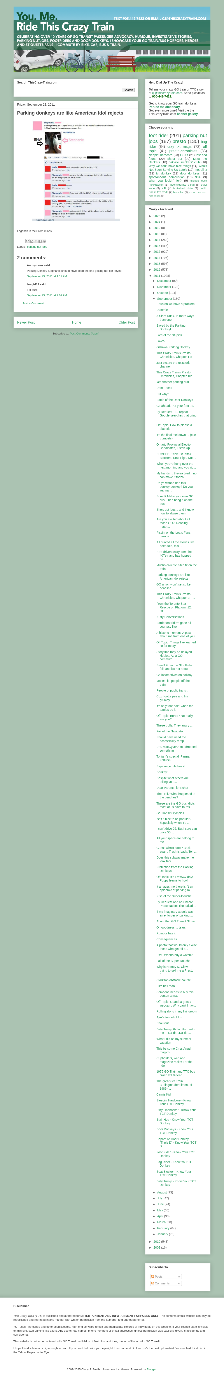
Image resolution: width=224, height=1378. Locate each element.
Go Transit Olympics (170, 813)
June (160, 1204)
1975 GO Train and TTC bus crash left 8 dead (175, 1073)
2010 (157, 1241)
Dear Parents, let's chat (172, 787)
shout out (175, 158)
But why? (162, 394)
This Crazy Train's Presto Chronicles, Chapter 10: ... (175, 374)
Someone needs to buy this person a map (175, 994)
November (164, 287)
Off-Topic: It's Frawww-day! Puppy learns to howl (174, 878)
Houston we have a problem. (175, 304)
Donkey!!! (162, 772)
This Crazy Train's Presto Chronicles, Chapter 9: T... (175, 595)
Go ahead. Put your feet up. (175, 406)
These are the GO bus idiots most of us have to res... (175, 805)
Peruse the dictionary (164, 107)
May (160, 1210)
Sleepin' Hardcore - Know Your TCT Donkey (173, 1102)
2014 (157, 258)
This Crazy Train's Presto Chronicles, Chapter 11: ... (175, 355)
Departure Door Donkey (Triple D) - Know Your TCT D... (176, 1142)
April (160, 1216)
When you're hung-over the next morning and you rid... (176, 465)
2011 (157, 275)
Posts (157, 1276)
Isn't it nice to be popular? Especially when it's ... (173, 820)
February (163, 1228)
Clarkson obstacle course (173, 980)
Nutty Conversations (170, 617)
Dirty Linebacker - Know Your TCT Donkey (176, 1111)
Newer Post (26, 322)
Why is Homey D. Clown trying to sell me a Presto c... (174, 970)
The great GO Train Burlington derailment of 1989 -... (174, 1084)
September (165, 298)
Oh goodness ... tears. (171, 927)
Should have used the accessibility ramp (171, 739)
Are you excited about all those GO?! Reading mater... (173, 522)
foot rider (158, 135)
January (163, 1234)
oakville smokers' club (184, 162)
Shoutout (162, 1023)
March (161, 1222)
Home (76, 322)
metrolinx (200, 169)
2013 (157, 263)
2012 (157, 269)
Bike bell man (165, 986)
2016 (157, 245)
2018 (157, 234)
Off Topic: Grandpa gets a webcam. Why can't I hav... (176, 1003)
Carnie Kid (163, 1094)
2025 (157, 216)
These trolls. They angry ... (174, 725)
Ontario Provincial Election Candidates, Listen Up (174, 446)
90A (198, 177)
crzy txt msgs (179, 147)
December (164, 280)
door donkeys (190, 173)
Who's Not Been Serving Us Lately (178, 167)
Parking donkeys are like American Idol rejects (173, 576)
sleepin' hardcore (160, 155)
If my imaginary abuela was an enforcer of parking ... (175, 913)
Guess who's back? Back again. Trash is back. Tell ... (176, 849)
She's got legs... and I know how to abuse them (175, 511)
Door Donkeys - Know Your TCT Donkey (174, 1131)
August (162, 1192)
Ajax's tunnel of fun (169, 1017)
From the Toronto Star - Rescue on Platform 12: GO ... (174, 607)
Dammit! (162, 310)
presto (179, 141)
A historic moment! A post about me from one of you (175, 634)
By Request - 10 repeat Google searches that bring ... (176, 415)
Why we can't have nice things (170, 166)
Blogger (151, 1369)
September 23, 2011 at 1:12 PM (47, 276)
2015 (157, 251)
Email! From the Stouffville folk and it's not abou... (174, 667)
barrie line (178, 192)
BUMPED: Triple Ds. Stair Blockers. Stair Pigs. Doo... (176, 456)
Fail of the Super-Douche (173, 961)
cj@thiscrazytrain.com (167, 93)
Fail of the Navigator (170, 731)
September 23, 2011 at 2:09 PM (47, 295)
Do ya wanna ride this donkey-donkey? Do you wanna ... (174, 486)
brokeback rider (183, 188)
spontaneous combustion (167, 177)
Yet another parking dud (172, 382)
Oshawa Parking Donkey (173, 347)
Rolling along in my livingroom (176, 1011)
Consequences (166, 939)
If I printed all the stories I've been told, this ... (175, 544)
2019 (157, 228)
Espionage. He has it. (171, 766)
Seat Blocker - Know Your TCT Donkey (173, 1173)
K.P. (163, 188)
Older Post (127, 322)
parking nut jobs (37, 246)
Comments (160, 1283)
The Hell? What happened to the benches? (175, 795)
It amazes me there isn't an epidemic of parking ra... (174, 888)
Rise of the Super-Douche (174, 896)
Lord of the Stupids (169, 335)
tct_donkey (163, 173)
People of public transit (171, 690)
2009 (157, 1247)
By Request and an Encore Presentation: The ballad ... (176, 904)
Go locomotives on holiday (174, 675)
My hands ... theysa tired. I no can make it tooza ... (176, 475)
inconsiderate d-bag (182, 184)
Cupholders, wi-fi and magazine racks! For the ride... (174, 1061)
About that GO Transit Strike (175, 921)
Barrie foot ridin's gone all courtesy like (173, 624)
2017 (157, 240)
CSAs (184, 155)
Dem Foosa (164, 388)
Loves (160, 341)
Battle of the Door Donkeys (174, 400)
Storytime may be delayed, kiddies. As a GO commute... (174, 655)
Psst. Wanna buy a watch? (174, 955)
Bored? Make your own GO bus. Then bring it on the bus (175, 500)
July (160, 1198)
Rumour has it (165, 933)
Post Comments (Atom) (84, 333)
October (163, 292)
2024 (157, 222)
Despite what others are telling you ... (172, 780)
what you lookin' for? (165, 180)
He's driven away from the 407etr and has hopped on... (174, 555)
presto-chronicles (183, 151)
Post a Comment (33, 303)
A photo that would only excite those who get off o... (176, 947)
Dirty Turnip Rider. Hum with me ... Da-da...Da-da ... (175, 1031)
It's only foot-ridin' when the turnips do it (174, 707)
